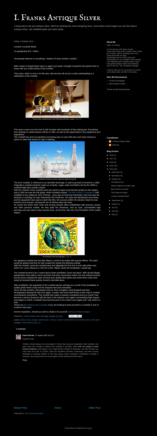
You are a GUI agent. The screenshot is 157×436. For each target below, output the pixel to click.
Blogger (89, 428)
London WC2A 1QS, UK (31, 323)
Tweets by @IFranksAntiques (118, 89)
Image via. (68, 257)
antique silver (25, 320)
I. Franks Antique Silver (57, 18)
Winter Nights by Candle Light (123, 186)
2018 (111, 155)
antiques (35, 320)
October (115, 179)
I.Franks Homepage (117, 81)
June (114, 211)
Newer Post (20, 407)
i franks (53, 320)
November (116, 176)
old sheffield (80, 320)
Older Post (94, 407)
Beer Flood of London (119, 189)
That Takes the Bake (119, 193)
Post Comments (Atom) (34, 413)
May (113, 214)
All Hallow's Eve (117, 182)
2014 (111, 169)
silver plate (95, 320)
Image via (78, 119)
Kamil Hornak (28, 335)
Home (57, 407)
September (116, 200)
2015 (111, 166)
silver (88, 320)
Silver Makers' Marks (117, 84)
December (116, 172)
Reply (25, 360)
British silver (44, 320)
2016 (111, 162)
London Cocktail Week (66, 320)
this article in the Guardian (36, 305)
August (115, 204)
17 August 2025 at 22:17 (44, 335)
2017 (111, 159)
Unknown (115, 145)
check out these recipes (79, 312)
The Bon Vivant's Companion (81, 192)
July (113, 207)
